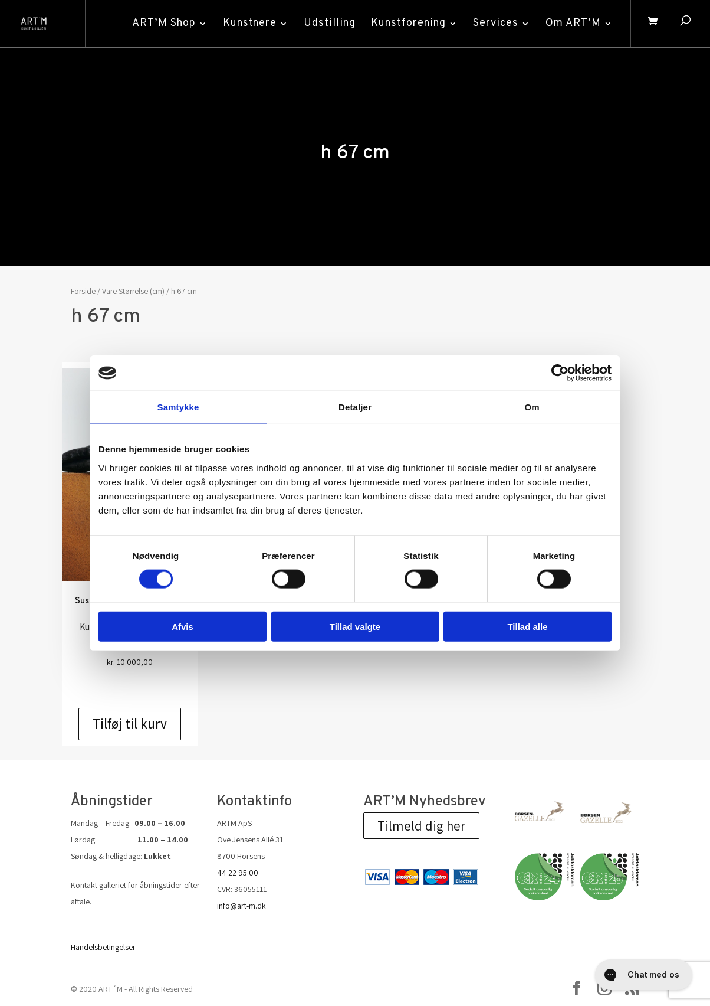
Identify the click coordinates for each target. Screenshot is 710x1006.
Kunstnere (248, 23)
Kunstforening (407, 23)
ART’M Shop (163, 23)
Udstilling (328, 23)
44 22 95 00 (237, 872)
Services (494, 23)
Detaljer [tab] (355, 407)
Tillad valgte (355, 626)
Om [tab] (531, 407)
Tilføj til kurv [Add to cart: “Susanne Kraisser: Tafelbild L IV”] (130, 724)
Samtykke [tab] (178, 407)
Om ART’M (572, 23)
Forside (83, 291)
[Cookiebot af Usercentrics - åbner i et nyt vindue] (560, 373)
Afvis (182, 626)
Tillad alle (527, 626)
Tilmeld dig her (421, 826)
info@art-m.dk (241, 905)
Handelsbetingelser (103, 947)
